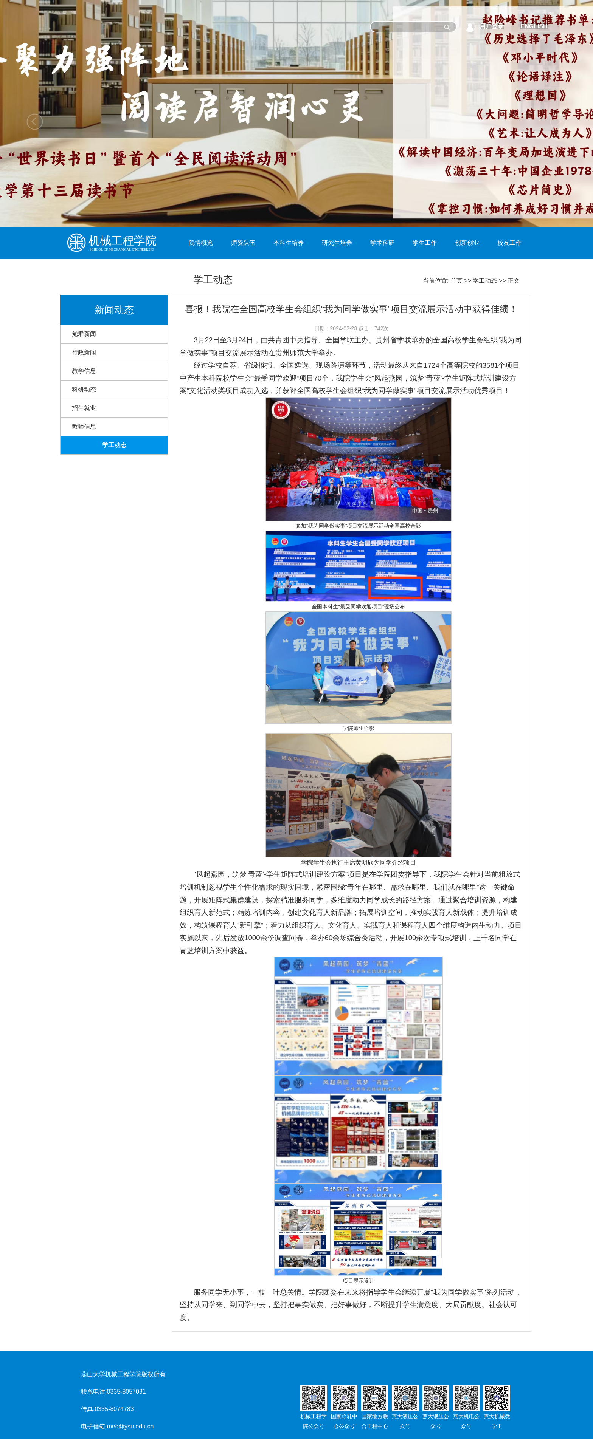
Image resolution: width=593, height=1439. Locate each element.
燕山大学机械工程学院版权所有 (123, 1374)
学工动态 (485, 280)
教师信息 (84, 426)
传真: (88, 1409)
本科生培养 (288, 243)
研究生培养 (337, 243)
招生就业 (84, 408)
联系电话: (94, 1391)
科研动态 (84, 389)
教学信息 (84, 371)
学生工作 (425, 243)
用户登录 (492, 26)
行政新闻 (84, 352)
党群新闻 (84, 334)
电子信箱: (94, 1426)
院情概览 (201, 243)
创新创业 (467, 243)
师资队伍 (243, 243)
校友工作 (509, 243)
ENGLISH (533, 26)
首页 (456, 280)
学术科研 (382, 243)
